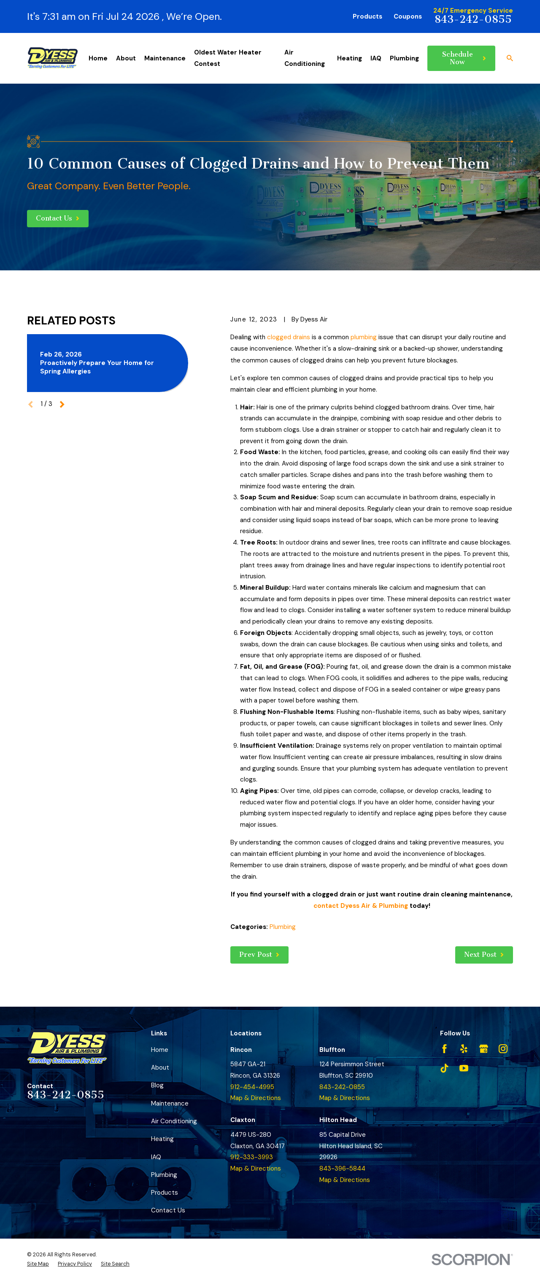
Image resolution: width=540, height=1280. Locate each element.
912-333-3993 (251, 1157)
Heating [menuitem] (349, 58)
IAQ (156, 1157)
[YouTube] (463, 1068)
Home (159, 1050)
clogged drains (288, 337)
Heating (162, 1139)
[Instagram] (503, 1048)
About (160, 1067)
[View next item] (62, 404)
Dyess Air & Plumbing (374, 905)
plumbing (364, 337)
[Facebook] (444, 1048)
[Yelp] (463, 1048)
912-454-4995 (252, 1087)
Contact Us (168, 1210)
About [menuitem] (126, 58)
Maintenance (170, 1103)
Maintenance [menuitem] (165, 58)
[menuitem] (38, 1264)
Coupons (408, 16)
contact (326, 905)
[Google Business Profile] (483, 1048)
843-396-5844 (342, 1168)
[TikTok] (444, 1068)
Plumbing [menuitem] (404, 58)
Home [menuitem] (98, 58)
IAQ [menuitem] (375, 58)
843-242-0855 (473, 19)
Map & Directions (255, 1098)
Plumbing (283, 927)
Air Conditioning (174, 1121)
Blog (157, 1085)
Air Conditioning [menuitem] (304, 58)
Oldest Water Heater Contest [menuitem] (228, 58)
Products (367, 16)
